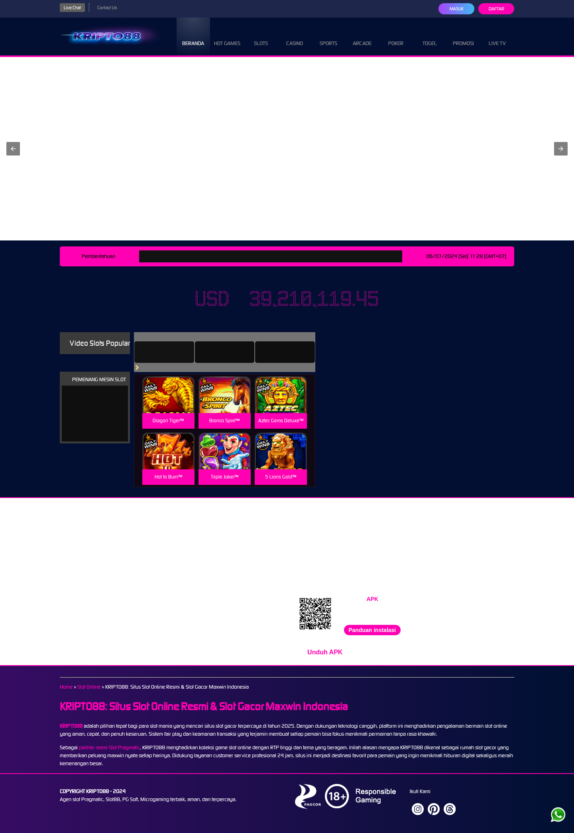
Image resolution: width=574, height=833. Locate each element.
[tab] (164, 352)
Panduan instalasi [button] (372, 630)
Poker (395, 36)
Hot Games (227, 36)
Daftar (496, 9)
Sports (328, 36)
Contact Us (107, 7)
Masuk (457, 9)
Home (66, 686)
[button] (13, 149)
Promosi (463, 36)
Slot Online (88, 686)
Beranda (193, 36)
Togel (430, 36)
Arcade (362, 36)
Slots (261, 36)
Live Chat (72, 7)
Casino (294, 36)
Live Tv (497, 36)
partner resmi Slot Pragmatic (109, 747)
